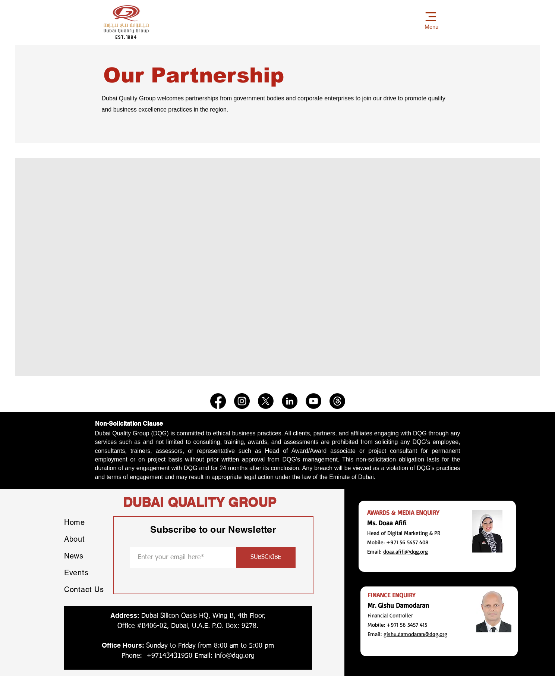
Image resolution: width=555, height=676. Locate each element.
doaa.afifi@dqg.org (405, 551)
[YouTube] (313, 401)
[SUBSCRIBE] (266, 557)
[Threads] (337, 401)
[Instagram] (242, 401)
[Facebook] (218, 401)
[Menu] (430, 19)
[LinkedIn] (289, 401)
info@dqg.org (235, 655)
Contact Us (84, 589)
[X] (266, 401)
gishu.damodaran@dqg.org (415, 634)
